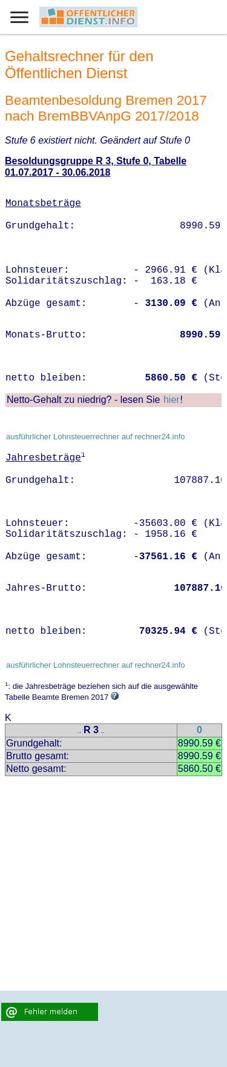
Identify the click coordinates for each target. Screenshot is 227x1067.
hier (171, 399)
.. (80, 731)
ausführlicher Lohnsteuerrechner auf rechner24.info (95, 436)
